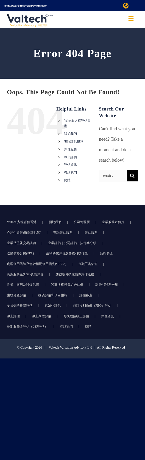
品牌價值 (106, 253)
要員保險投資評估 (20, 305)
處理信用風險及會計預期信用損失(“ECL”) (36, 264)
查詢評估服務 (73, 141)
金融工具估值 (88, 264)
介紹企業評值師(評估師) (24, 232)
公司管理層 (82, 222)
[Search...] (113, 175)
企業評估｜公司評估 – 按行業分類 (72, 243)
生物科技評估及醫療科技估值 (67, 253)
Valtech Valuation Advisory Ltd (71, 347)
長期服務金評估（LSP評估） (27, 326)
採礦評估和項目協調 (52, 295)
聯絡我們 (70, 172)
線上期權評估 (41, 316)
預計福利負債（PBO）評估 (92, 305)
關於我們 (70, 134)
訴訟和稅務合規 (106, 284)
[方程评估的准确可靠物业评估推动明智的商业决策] (30, 15)
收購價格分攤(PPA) (20, 253)
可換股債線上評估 (76, 316)
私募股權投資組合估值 (67, 284)
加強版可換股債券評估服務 (75, 274)
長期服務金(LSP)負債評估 (25, 274)
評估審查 (85, 295)
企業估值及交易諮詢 (21, 243)
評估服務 (70, 149)
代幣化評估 (53, 305)
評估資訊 (70, 164)
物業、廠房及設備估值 (23, 284)
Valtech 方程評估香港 (21, 222)
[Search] (132, 175)
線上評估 (70, 157)
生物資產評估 (16, 295)
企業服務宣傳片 (113, 222)
